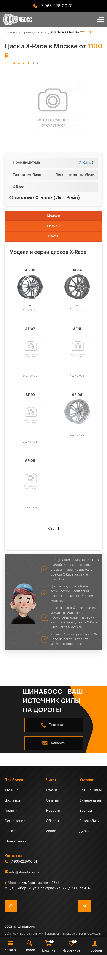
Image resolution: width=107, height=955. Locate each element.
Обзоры (52, 821)
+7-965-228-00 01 (56, 6)
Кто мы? (11, 790)
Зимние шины (90, 800)
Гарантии (12, 810)
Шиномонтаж (16, 841)
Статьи (53, 236)
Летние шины (90, 790)
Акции (51, 831)
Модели (53, 216)
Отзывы (53, 226)
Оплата (10, 831)
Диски (84, 831)
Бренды (85, 810)
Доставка (12, 800)
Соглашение (15, 821)
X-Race (85, 162)
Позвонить (57, 725)
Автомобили (89, 821)
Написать (57, 743)
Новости (53, 810)
